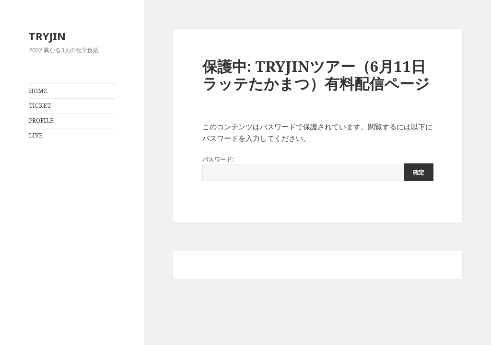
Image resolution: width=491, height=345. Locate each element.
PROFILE (41, 120)
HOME (38, 91)
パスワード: (317, 168)
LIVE (36, 135)
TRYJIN (47, 36)
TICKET (40, 106)
